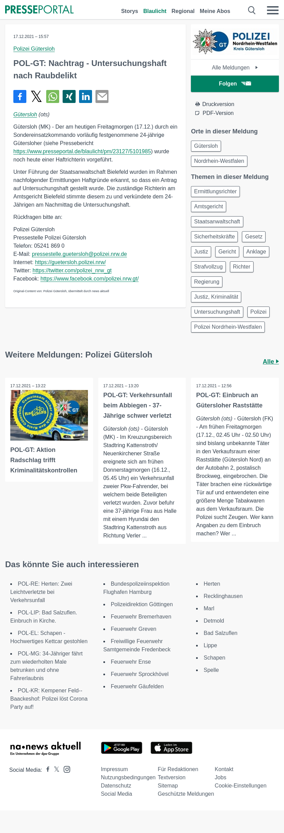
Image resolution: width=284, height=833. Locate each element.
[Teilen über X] (36, 96)
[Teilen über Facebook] (19, 96)
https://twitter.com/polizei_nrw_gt (72, 270)
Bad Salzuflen (220, 633)
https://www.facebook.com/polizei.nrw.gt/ (89, 279)
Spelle (211, 670)
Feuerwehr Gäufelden (137, 686)
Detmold (214, 621)
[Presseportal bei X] (55, 770)
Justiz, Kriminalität (216, 297)
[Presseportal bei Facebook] (46, 770)
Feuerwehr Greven (133, 629)
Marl (209, 608)
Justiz (201, 252)
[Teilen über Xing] (69, 96)
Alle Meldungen (235, 67)
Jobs (221, 777)
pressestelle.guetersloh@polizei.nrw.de (79, 254)
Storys (129, 11)
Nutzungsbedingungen (128, 777)
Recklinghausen (223, 596)
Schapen (214, 658)
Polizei (258, 312)
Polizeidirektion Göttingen (142, 604)
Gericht (227, 252)
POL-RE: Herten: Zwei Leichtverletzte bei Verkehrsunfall (41, 592)
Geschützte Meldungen (186, 794)
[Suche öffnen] (252, 10)
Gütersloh (25, 114)
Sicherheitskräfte (214, 236)
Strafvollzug (208, 267)
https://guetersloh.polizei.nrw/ (70, 262)
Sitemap (168, 786)
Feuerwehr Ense (131, 662)
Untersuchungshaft (217, 312)
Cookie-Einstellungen (241, 786)
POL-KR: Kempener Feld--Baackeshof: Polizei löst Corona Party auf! (49, 699)
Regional (183, 11)
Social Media (116, 794)
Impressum (114, 769)
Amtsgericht (208, 206)
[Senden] (101, 96)
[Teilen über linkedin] (85, 96)
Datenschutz (116, 786)
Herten (212, 584)
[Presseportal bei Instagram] (65, 769)
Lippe (210, 645)
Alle (271, 361)
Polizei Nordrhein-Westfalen (228, 327)
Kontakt (224, 769)
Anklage (256, 252)
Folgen (235, 84)
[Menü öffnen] (273, 10)
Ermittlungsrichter (215, 191)
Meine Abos (215, 11)
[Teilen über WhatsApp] (52, 96)
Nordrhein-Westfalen (219, 161)
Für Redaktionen (178, 769)
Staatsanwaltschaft (217, 221)
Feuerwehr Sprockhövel (140, 674)
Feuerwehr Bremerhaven (141, 617)
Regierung (206, 282)
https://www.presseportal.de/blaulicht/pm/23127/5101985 (82, 151)
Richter (241, 267)
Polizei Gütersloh (34, 49)
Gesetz (253, 236)
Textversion (171, 777)
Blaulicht (155, 11)
